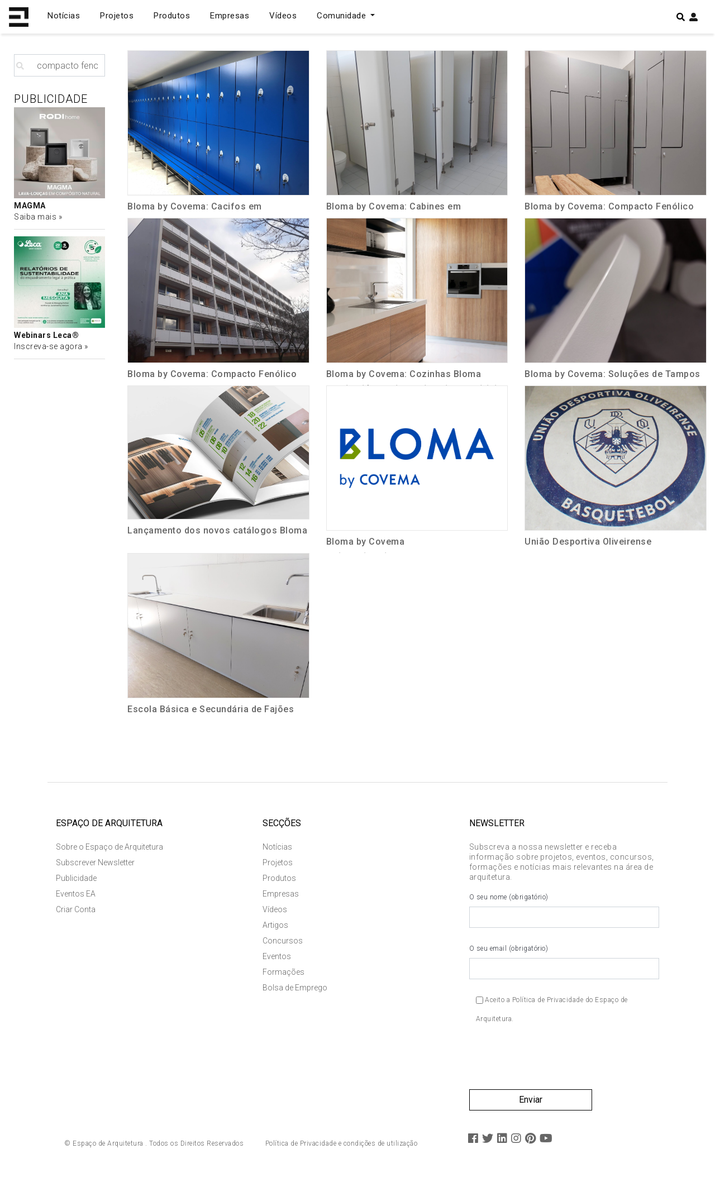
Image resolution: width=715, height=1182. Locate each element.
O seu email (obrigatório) (564, 962)
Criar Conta (76, 909)
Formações (283, 971)
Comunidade (343, 16)
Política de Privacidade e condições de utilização (341, 1143)
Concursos (283, 940)
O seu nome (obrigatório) (564, 910)
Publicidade (76, 878)
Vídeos (283, 16)
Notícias (63, 16)
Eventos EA (76, 893)
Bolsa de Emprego (295, 987)
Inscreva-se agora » (51, 346)
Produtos (172, 16)
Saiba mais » (38, 216)
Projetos (117, 16)
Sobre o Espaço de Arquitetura (109, 846)
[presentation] (554, 1061)
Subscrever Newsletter (95, 862)
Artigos (275, 925)
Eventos (277, 956)
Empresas (229, 16)
